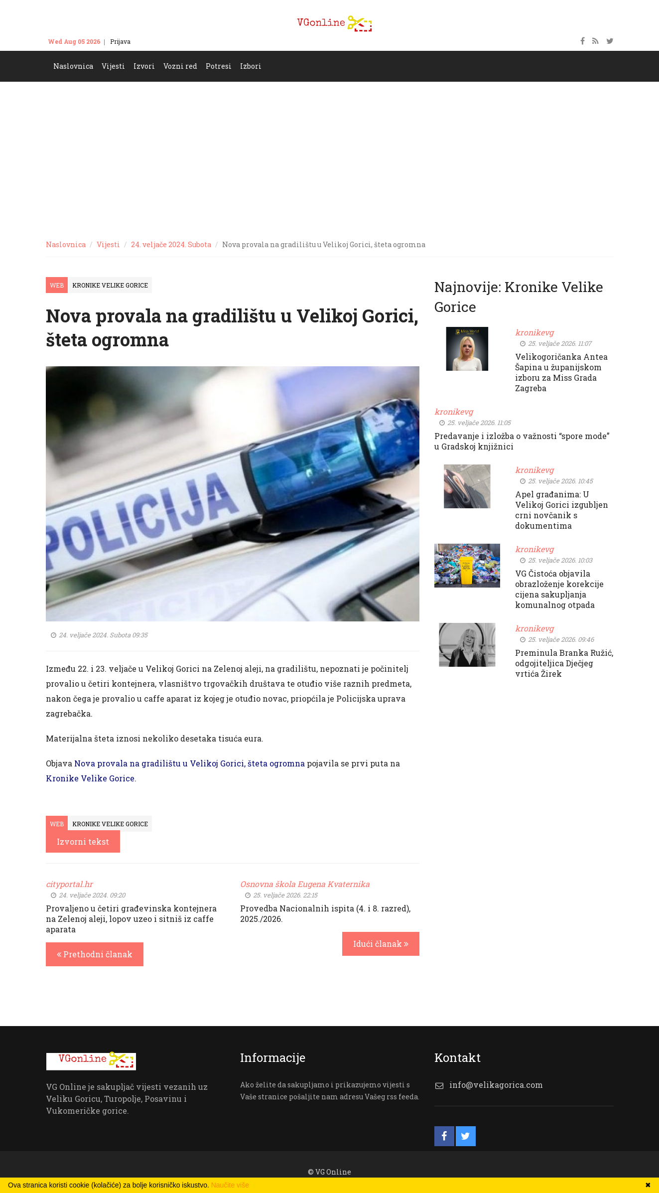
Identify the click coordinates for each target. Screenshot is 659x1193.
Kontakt (151, 41)
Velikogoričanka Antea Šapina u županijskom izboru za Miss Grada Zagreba (561, 372)
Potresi (219, 66)
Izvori (144, 66)
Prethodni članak (94, 954)
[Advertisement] (330, 156)
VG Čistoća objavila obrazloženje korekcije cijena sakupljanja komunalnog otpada (559, 589)
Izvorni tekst (83, 841)
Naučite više (230, 1185)
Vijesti (113, 66)
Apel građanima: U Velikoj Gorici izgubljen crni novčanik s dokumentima (561, 510)
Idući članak (380, 943)
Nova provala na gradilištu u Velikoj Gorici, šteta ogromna (189, 763)
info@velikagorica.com (496, 1084)
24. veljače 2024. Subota (171, 244)
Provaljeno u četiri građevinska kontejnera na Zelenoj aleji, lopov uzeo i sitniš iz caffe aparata (131, 918)
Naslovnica (73, 66)
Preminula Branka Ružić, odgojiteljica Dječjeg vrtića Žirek (564, 663)
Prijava (120, 41)
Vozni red (180, 66)
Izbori (251, 66)
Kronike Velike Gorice (110, 285)
